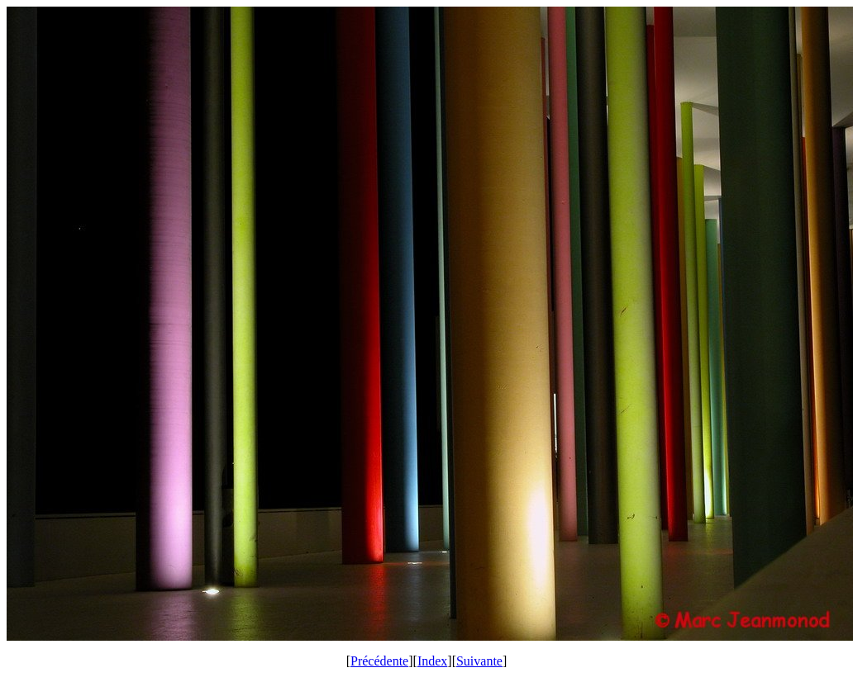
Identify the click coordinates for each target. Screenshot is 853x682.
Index (432, 661)
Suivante (479, 661)
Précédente (379, 661)
